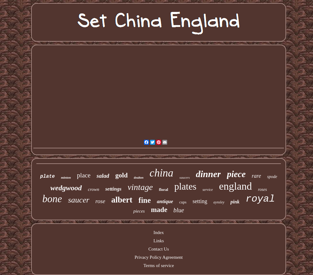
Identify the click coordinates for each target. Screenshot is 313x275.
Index (158, 232)
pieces (139, 211)
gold (121, 175)
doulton (139, 177)
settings (113, 189)
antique (165, 201)
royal (260, 199)
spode (272, 176)
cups (182, 202)
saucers (184, 177)
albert (121, 199)
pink (234, 201)
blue (178, 210)
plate (47, 176)
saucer (78, 199)
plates (185, 186)
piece (236, 174)
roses (262, 189)
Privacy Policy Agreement (158, 257)
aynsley (218, 202)
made (159, 210)
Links (158, 240)
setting (200, 201)
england (235, 186)
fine (144, 200)
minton (66, 177)
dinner (208, 174)
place (83, 175)
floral (163, 189)
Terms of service (158, 265)
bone (52, 198)
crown (93, 189)
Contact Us (158, 249)
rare (256, 176)
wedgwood (66, 188)
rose (100, 201)
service (207, 190)
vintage (140, 187)
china (161, 173)
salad (103, 176)
